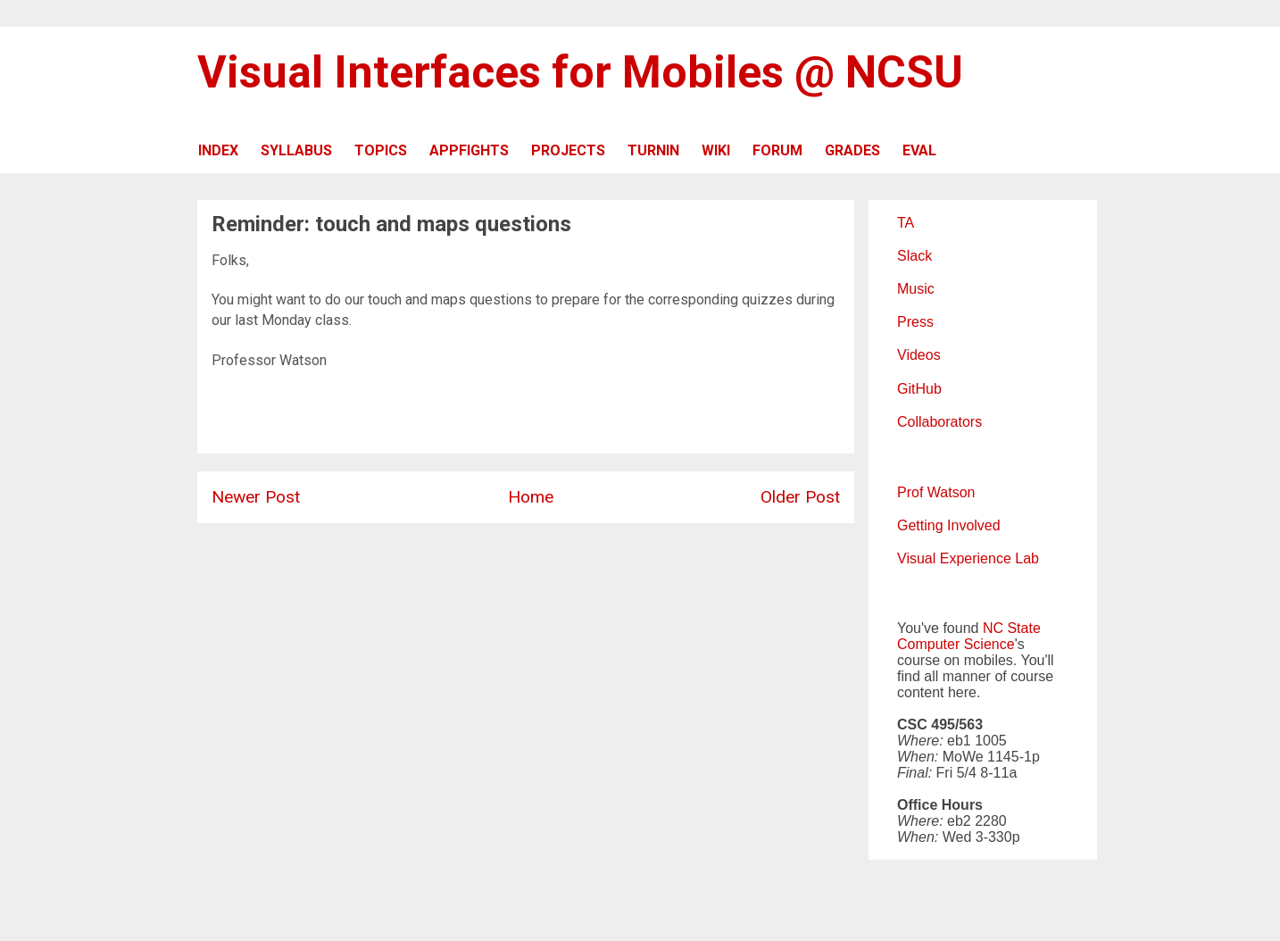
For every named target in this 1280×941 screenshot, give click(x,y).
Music (916, 288)
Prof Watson (936, 492)
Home (530, 497)
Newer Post (256, 497)
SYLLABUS (296, 150)
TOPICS (380, 150)
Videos (919, 354)
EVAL (919, 150)
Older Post (800, 497)
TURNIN (653, 150)
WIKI (716, 150)
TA (905, 222)
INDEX (218, 150)
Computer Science (956, 644)
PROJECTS (568, 150)
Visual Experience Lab (968, 558)
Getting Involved (949, 525)
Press (915, 321)
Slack (914, 255)
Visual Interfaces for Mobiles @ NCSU (580, 72)
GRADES (852, 150)
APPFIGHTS (469, 150)
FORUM (777, 150)
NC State (1012, 628)
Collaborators (939, 421)
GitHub (919, 388)
